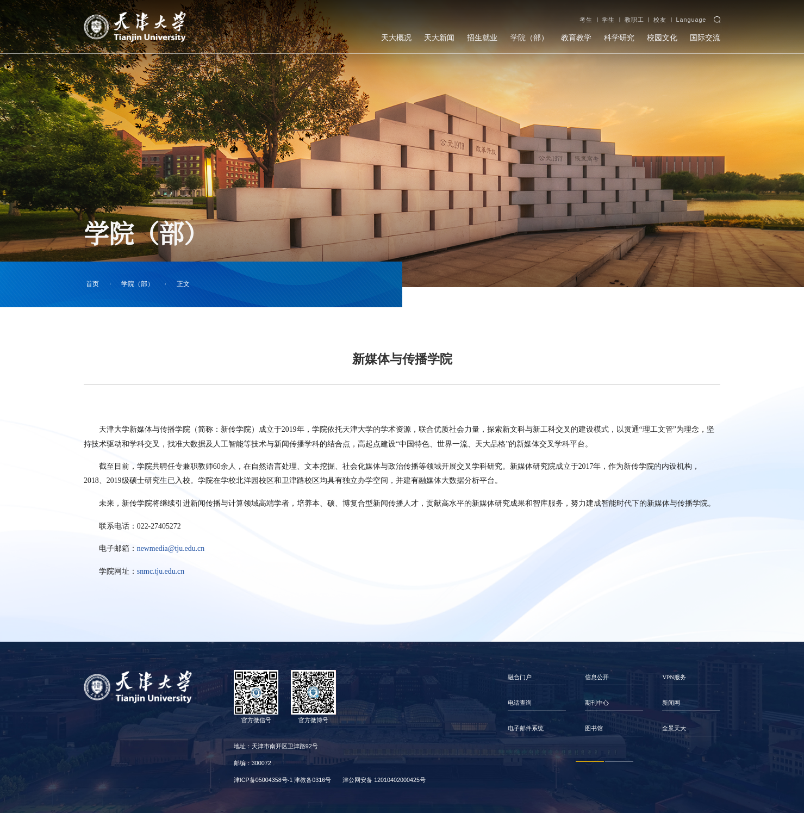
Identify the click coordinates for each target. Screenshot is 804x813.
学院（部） (529, 37)
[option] (537, 703)
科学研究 (619, 37)
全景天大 (674, 728)
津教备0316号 (312, 780)
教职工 (634, 19)
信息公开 (597, 677)
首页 (92, 284)
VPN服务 (674, 677)
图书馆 (594, 728)
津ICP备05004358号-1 (263, 780)
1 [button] (590, 761)
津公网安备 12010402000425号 (384, 780)
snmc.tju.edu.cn (160, 571)
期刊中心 (597, 702)
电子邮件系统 (526, 728)
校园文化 (662, 37)
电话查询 (520, 702)
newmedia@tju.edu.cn (170, 548)
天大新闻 (439, 37)
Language (691, 19)
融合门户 (520, 677)
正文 (183, 284)
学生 (608, 19)
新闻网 (671, 702)
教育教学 (576, 37)
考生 (586, 19)
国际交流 (705, 37)
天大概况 (396, 37)
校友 (659, 19)
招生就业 (482, 37)
